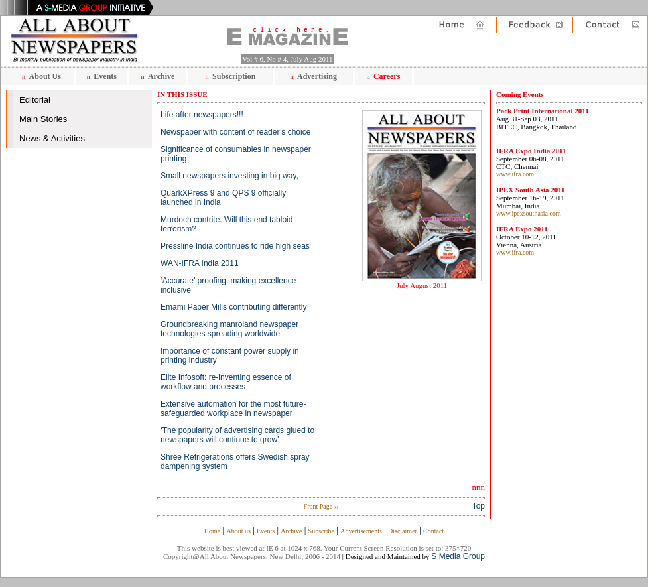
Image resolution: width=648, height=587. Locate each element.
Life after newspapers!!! (202, 114)
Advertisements (361, 531)
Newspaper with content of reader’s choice (235, 132)
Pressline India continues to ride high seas (235, 246)
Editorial (34, 100)
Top (478, 506)
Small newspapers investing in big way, (229, 175)
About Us (45, 76)
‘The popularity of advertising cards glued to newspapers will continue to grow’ (237, 435)
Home (212, 531)
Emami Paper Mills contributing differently (234, 307)
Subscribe (321, 531)
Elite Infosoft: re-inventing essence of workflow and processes (226, 382)
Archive (161, 76)
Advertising (317, 76)
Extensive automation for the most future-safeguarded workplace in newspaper (233, 408)
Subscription (233, 76)
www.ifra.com (515, 174)
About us (238, 531)
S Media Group (458, 556)
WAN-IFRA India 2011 (200, 263)
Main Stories (43, 119)
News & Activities (52, 138)
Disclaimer (402, 531)
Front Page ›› (321, 506)
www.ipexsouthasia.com (528, 213)
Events (105, 76)
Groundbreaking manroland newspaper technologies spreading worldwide (229, 329)
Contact (433, 531)
